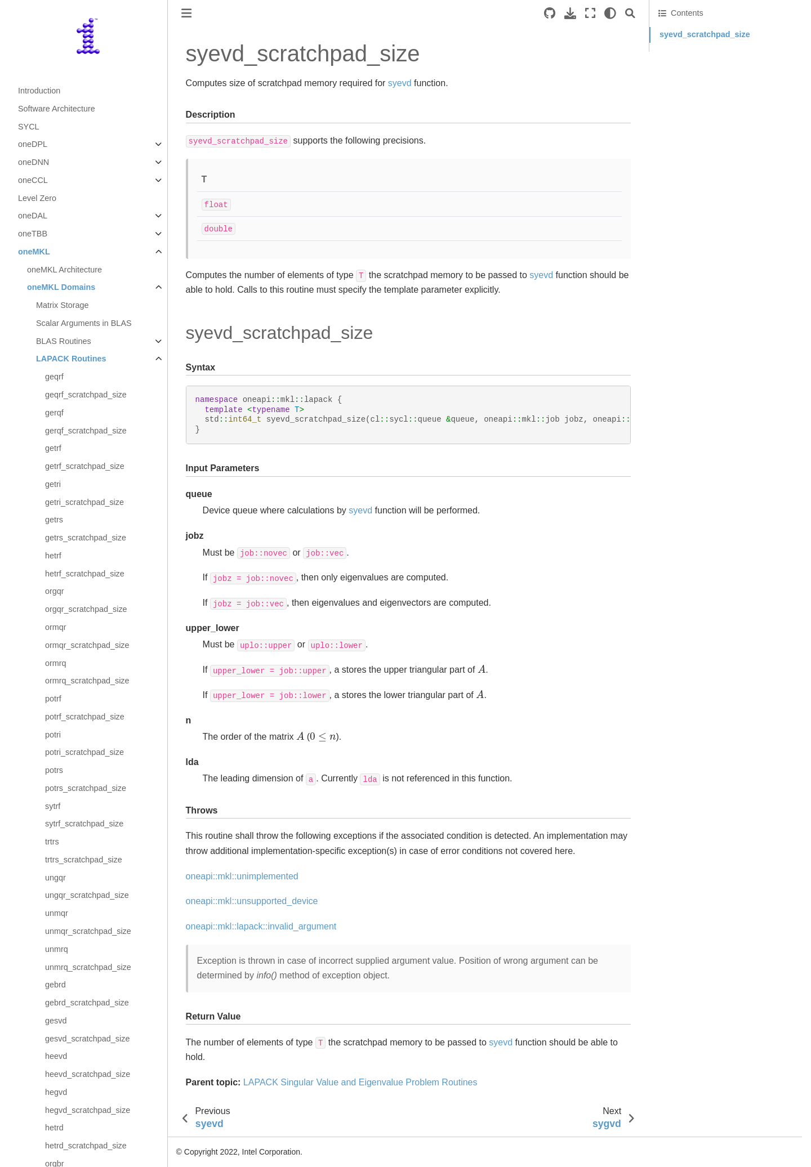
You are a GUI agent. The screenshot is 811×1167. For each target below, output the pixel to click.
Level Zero (37, 198)
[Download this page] (570, 13)
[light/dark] (610, 13)
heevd (56, 1056)
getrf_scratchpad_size (84, 466)
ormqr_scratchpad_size (87, 645)
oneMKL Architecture (64, 269)
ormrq (55, 663)
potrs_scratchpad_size (85, 788)
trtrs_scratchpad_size (83, 859)
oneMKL (34, 251)
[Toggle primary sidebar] (186, 13)
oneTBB (32, 233)
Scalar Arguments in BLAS (84, 323)
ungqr (55, 877)
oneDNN (33, 162)
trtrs (52, 841)
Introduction (39, 90)
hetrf (53, 555)
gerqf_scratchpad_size (86, 430)
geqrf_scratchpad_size (86, 394)
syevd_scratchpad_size (705, 34)
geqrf (54, 376)
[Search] (630, 13)
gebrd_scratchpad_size (87, 1002)
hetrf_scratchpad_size (84, 573)
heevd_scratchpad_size (87, 1074)
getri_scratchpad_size (84, 502)
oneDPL (32, 144)
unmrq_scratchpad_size (88, 967)
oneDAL (32, 215)
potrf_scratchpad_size (84, 716)
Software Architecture (56, 108)
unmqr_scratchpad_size (88, 931)
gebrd (55, 984)
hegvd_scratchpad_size (87, 1110)
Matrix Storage (62, 305)
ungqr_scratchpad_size (87, 895)
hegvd (56, 1092)
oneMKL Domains (61, 287)
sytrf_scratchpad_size (84, 823)
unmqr (56, 913)
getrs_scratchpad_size (85, 537)
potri (53, 734)
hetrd (54, 1127)
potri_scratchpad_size (84, 752)
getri (53, 484)
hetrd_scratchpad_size (86, 1145)
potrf (53, 698)
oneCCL (33, 180)
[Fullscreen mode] (590, 13)
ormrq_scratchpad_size (87, 680)
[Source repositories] (550, 13)
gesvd (55, 1020)
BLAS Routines (63, 341)
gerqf (54, 412)
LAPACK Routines (71, 358)
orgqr (54, 591)
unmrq (56, 949)
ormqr (55, 627)
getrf (53, 448)
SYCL (28, 126)
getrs (54, 519)
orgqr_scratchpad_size (86, 609)
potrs (54, 770)
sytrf (52, 806)
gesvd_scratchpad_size (87, 1038)
